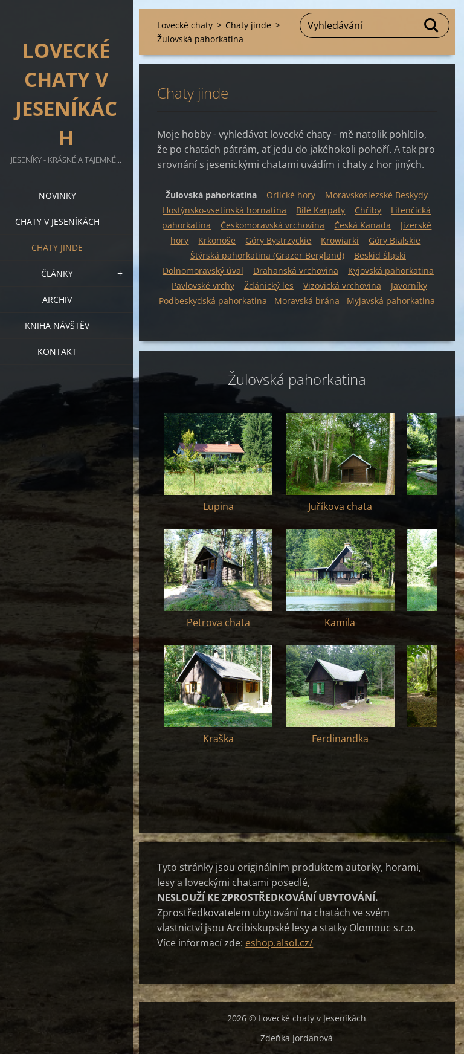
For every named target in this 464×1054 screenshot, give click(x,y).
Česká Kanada (362, 225)
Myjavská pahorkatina (391, 300)
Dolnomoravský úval (203, 270)
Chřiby (368, 210)
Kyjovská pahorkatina (391, 270)
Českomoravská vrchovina (272, 225)
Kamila (339, 622)
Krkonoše (217, 240)
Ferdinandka (340, 738)
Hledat (432, 25)
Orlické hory (290, 195)
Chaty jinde (57, 247)
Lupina (218, 506)
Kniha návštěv (57, 325)
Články (57, 273)
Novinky (57, 195)
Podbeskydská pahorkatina (213, 300)
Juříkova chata (340, 506)
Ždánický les (269, 285)
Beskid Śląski (380, 255)
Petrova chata (218, 622)
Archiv (57, 299)
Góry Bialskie (394, 240)
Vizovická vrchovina (342, 285)
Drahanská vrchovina (295, 270)
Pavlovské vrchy (203, 285)
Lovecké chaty (185, 25)
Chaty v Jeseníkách (57, 221)
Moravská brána (307, 300)
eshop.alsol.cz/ (279, 942)
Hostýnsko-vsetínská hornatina (224, 210)
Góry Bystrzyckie (278, 240)
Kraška (218, 738)
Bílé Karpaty (320, 210)
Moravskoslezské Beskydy (376, 195)
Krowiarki (340, 240)
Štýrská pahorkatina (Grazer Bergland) (267, 255)
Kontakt (57, 351)
